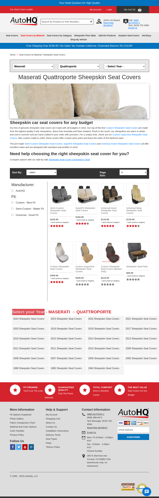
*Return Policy (53, 447)
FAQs (49, 443)
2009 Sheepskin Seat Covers (141, 348)
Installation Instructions (57, 430)
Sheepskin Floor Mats (85, 35)
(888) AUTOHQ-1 (95, 414)
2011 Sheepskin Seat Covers (66, 348)
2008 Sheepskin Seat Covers (28, 358)
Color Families (17, 430)
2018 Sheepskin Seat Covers (103, 328)
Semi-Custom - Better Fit (30, 208)
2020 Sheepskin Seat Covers (28, 328)
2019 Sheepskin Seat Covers (66, 328)
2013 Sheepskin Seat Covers (141, 338)
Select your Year (28, 312)
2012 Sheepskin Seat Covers (28, 348)
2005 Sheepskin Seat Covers (141, 358)
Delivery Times (53, 435)
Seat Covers (12, 35)
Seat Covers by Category (59, 35)
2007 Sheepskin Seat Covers (66, 358)
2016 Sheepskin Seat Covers (28, 338)
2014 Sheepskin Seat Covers (103, 338)
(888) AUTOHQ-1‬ (134, 21)
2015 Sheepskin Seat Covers (66, 338)
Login (109, 9)
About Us (50, 422)
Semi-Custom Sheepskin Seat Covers (43, 143)
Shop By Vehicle (79, 39)
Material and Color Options (23, 426)
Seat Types (51, 439)
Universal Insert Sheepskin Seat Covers (121, 143)
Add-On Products (107, 35)
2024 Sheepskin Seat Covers (28, 319)
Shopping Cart (53, 418)
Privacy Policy (17, 435)
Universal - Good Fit (27, 215)
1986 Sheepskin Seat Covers (28, 368)
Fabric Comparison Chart (22, 422)
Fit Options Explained (20, 414)
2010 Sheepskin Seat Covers (103, 348)
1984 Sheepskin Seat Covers (103, 368)
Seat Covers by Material (32, 35)
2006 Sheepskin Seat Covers (103, 358)
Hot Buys (146, 35)
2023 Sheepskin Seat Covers (66, 319)
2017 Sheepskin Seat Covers (141, 328)
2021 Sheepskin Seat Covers (141, 319)
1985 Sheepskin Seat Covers (66, 368)
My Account (96, 9)
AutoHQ (20, 190)
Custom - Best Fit (25, 202)
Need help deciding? (108, 24)
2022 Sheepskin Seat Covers (103, 319)
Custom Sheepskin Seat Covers (122, 128)
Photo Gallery (17, 418)
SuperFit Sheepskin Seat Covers (80, 143)
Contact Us (51, 426)
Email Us (132, 28)
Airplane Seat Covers (129, 35)
